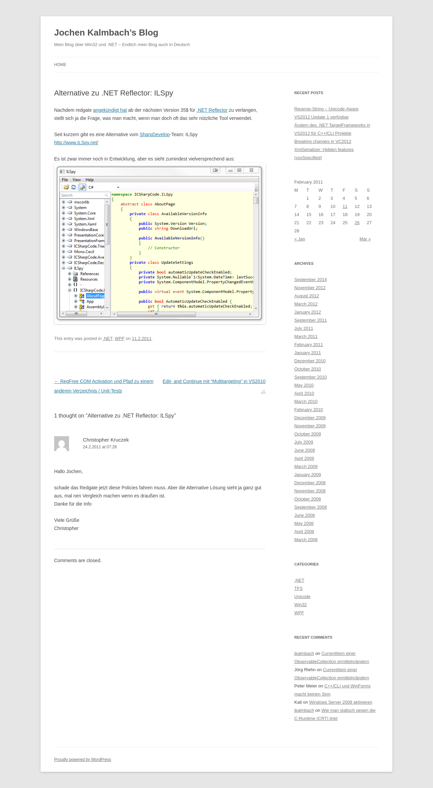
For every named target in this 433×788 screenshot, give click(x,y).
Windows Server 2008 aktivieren (340, 702)
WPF (119, 338)
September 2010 (310, 377)
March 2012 (306, 303)
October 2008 (307, 499)
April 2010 (304, 393)
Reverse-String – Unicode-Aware (326, 108)
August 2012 (306, 295)
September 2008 (310, 507)
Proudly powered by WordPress (82, 759)
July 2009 (303, 442)
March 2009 (306, 466)
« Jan (299, 238)
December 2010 (310, 360)
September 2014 (310, 279)
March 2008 (306, 539)
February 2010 (308, 409)
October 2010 (307, 368)
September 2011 (310, 320)
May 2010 (304, 385)
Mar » (365, 238)
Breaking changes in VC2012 (322, 141)
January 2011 (307, 352)
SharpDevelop (155, 134)
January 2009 (307, 474)
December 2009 (310, 417)
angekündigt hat (110, 110)
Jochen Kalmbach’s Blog (106, 32)
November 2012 (310, 287)
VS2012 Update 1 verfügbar (321, 117)
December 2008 (310, 482)
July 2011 (303, 328)
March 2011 (306, 336)
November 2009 (310, 425)
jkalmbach (304, 653)
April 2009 (304, 458)
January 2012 (307, 312)
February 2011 (308, 344)
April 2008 (304, 531)
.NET (107, 338)
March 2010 (306, 401)
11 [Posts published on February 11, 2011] (345, 206)
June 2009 (304, 450)
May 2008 (304, 523)
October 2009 (307, 433)
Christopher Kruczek (106, 440)
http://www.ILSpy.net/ (76, 142)
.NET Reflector (212, 110)
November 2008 (310, 490)
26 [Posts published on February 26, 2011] (357, 222)
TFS (298, 588)
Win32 (300, 604)
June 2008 (304, 515)
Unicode (302, 596)
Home (60, 64)
